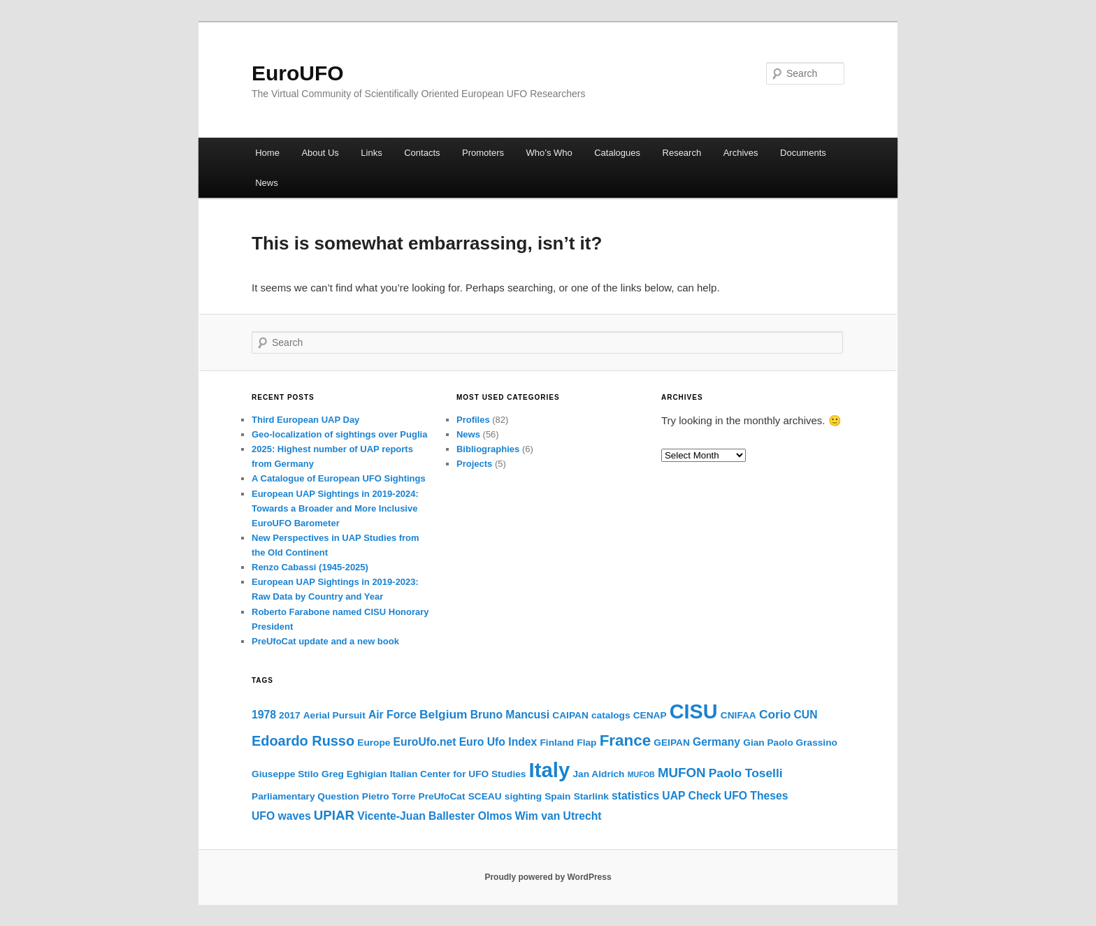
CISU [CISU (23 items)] (694, 711)
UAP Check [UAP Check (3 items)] (691, 796)
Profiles (473, 419)
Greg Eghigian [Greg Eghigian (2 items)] (354, 774)
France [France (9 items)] (625, 740)
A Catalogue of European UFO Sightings (339, 478)
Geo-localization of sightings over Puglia (339, 434)
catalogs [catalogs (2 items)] (610, 715)
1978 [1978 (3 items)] (264, 715)
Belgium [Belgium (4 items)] (443, 714)
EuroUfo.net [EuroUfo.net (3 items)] (425, 742)
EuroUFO (298, 73)
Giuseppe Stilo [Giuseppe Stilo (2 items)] (285, 774)
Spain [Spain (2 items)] (557, 796)
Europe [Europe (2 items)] (373, 742)
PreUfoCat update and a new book (325, 641)
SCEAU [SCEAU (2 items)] (485, 796)
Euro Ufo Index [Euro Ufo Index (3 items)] (498, 742)
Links (371, 152)
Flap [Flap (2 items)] (586, 742)
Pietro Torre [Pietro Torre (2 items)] (389, 796)
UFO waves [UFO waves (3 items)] (281, 816)
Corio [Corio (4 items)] (775, 714)
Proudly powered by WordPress (547, 877)
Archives (740, 152)
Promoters (483, 152)
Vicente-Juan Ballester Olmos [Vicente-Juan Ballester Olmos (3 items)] (434, 816)
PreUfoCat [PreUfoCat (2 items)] (442, 796)
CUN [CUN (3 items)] (805, 715)
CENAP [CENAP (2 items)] (650, 715)
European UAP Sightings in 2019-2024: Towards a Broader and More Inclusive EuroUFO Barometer (335, 508)
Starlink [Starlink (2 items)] (591, 796)
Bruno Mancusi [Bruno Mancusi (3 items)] (509, 715)
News (266, 183)
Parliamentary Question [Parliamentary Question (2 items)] (305, 796)
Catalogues (617, 152)
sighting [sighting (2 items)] (523, 796)
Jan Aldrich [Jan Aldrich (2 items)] (598, 774)
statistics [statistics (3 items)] (635, 796)
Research (682, 152)
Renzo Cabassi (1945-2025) (310, 567)
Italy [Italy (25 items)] (549, 769)
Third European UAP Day (305, 419)
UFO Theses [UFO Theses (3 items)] (756, 796)
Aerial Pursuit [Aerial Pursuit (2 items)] (334, 715)
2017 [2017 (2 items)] (289, 715)
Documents (803, 152)
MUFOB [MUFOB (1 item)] (641, 774)
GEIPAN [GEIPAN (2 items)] (671, 742)
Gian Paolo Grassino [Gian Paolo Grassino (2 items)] (790, 742)
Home (267, 152)
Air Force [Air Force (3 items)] (392, 715)
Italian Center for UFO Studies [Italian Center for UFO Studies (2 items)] (458, 774)
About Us (319, 152)
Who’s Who (549, 152)
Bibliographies (487, 449)
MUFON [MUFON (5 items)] (682, 772)
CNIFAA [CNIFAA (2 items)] (738, 715)
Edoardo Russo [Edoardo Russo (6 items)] (303, 740)
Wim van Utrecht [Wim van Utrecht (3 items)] (558, 816)
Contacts (422, 152)
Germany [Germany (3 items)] (716, 742)
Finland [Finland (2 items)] (557, 742)
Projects (474, 463)
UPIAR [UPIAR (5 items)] (334, 815)
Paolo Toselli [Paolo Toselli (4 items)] (746, 773)
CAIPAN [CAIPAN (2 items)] (570, 715)
